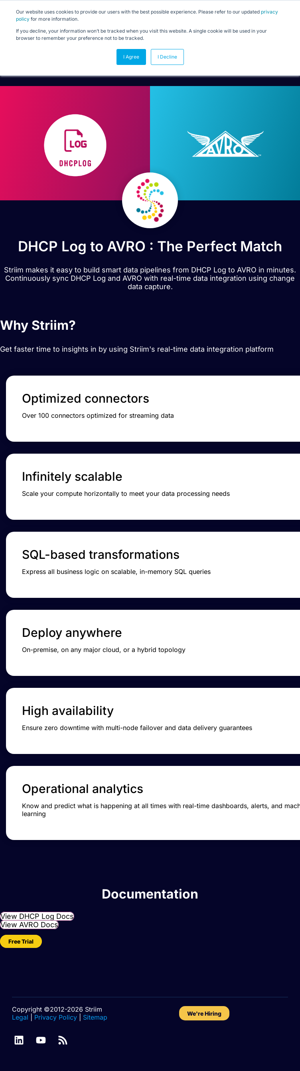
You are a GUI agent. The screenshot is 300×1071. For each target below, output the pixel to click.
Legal (20, 1017)
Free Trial (21, 941)
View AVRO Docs (29, 924)
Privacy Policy (55, 1017)
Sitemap (95, 1017)
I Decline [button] (167, 57)
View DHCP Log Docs (37, 916)
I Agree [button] (131, 57)
